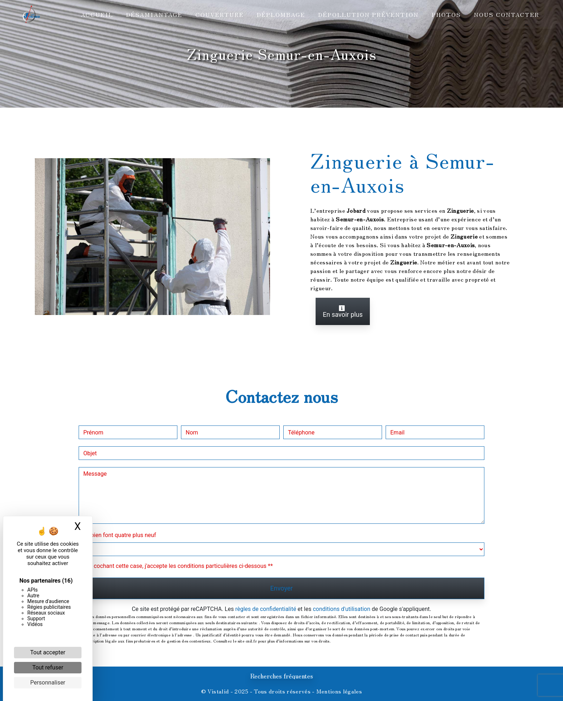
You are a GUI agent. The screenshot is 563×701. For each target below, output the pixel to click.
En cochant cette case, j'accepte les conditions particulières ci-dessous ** (179, 566)
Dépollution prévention (367, 14)
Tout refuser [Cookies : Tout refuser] (47, 667)
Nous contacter (506, 14)
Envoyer (281, 588)
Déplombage (280, 14)
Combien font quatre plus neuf (117, 535)
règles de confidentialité (265, 609)
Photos (445, 14)
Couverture (219, 14)
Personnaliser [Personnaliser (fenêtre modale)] (47, 682)
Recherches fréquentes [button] (281, 676)
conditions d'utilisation (341, 609)
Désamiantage (153, 14)
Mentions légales (338, 691)
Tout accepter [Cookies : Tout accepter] (47, 652)
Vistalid (218, 691)
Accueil (96, 14)
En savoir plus (343, 311)
